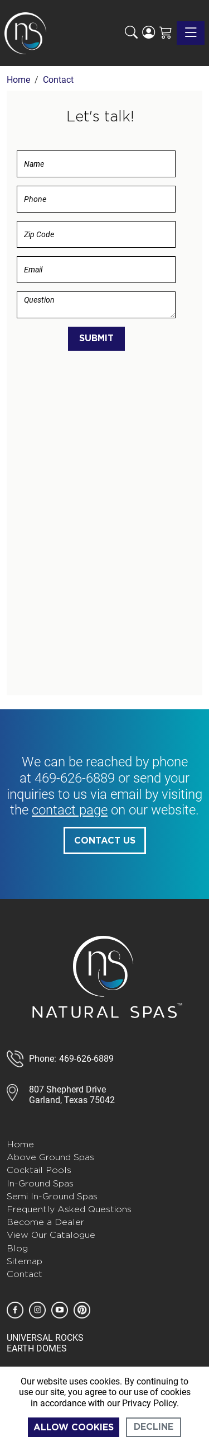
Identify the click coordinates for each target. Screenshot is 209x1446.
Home (20, 1144)
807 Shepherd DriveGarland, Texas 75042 (72, 1094)
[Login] (148, 33)
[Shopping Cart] (165, 33)
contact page (70, 810)
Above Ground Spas (50, 1157)
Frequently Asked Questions (69, 1209)
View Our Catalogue (51, 1235)
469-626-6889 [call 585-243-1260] (75, 778)
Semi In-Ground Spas (52, 1196)
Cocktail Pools (39, 1170)
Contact (24, 1274)
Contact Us (104, 840)
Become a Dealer (45, 1222)
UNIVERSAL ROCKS (45, 1337)
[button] (131, 33)
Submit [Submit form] (96, 338)
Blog (17, 1248)
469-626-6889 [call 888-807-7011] (86, 1058)
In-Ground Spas (40, 1183)
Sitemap (24, 1261)
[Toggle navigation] (191, 33)
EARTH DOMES (37, 1348)
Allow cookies (73, 1427)
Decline (153, 1427)
